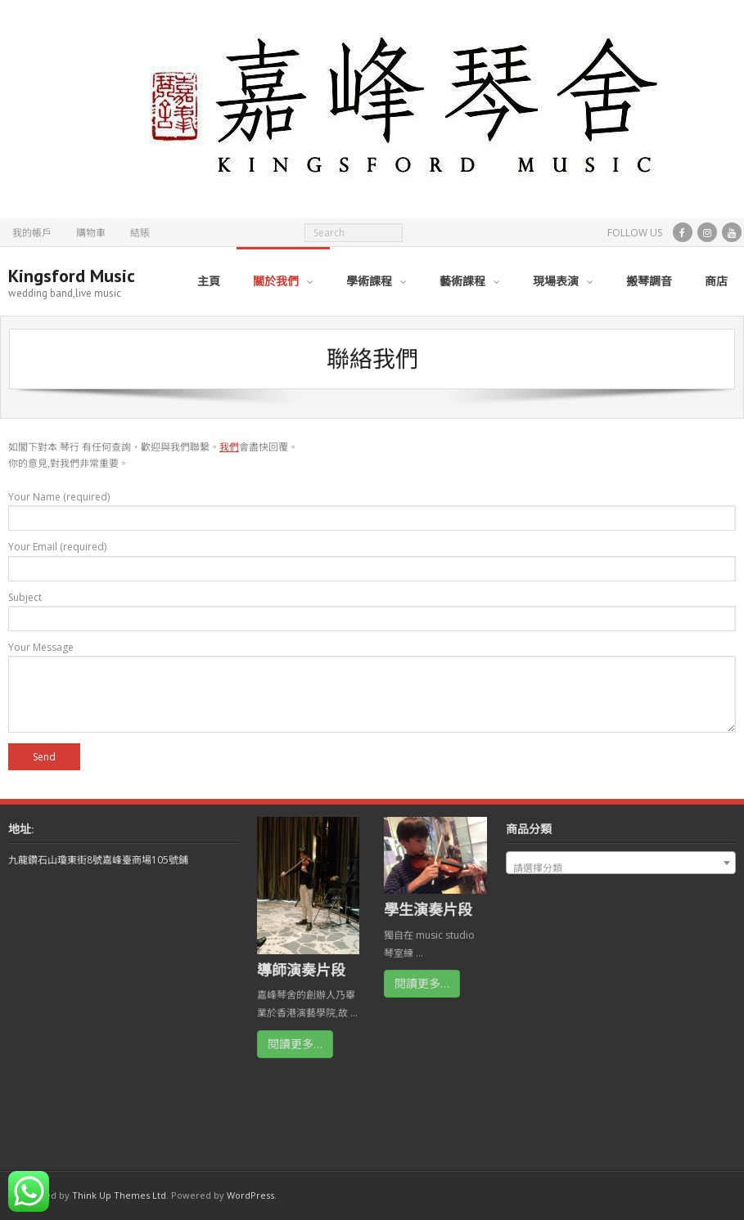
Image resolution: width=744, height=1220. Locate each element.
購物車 (91, 233)
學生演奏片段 (428, 909)
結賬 (140, 233)
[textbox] (621, 868)
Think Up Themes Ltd (119, 1195)
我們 (229, 447)
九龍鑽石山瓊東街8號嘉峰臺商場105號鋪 (98, 860)
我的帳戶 (32, 233)
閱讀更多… (295, 1044)
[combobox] (621, 862)
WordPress (250, 1195)
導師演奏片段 (301, 970)
